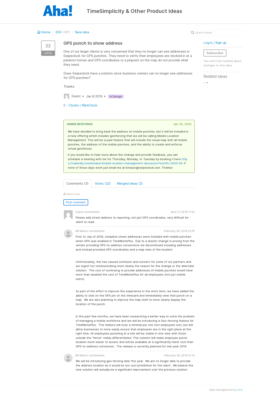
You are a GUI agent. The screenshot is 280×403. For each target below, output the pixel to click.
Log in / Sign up (214, 43)
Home (44, 32)
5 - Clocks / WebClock (80, 105)
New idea (82, 32)
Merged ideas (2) (130, 183)
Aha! (240, 389)
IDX (58, 32)
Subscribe (214, 53)
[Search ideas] (216, 32)
